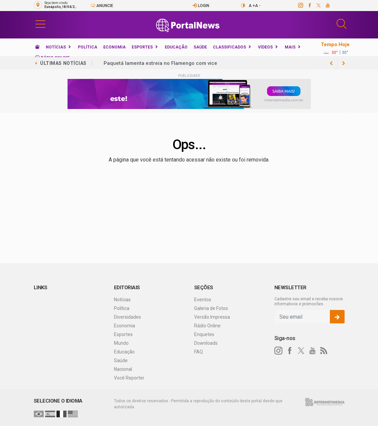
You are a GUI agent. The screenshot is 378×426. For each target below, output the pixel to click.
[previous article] (344, 63)
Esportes (142, 47)
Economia (114, 47)
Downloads (206, 343)
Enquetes (204, 334)
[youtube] (327, 5)
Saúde (200, 47)
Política (87, 47)
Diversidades (127, 317)
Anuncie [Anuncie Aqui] (102, 5)
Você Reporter (129, 378)
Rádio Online (207, 325)
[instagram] (300, 5)
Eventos (202, 299)
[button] (40, 24)
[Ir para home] (37, 47)
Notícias (56, 47)
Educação (176, 47)
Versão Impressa (212, 317)
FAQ (198, 351)
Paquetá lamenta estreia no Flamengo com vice (160, 63)
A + (252, 5)
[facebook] (309, 5)
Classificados (229, 47)
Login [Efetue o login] (200, 5)
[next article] (332, 63)
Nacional (123, 369)
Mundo (121, 343)
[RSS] (324, 351)
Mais (290, 47)
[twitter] (318, 5)
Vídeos (265, 47)
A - (258, 5)
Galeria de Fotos (211, 308)
